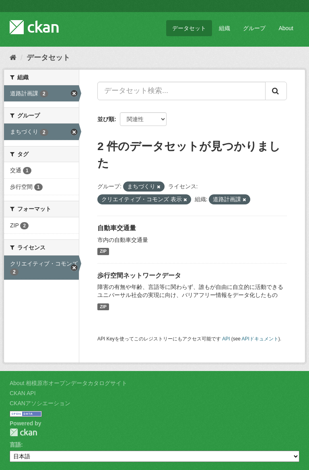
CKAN (23, 432)
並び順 (105, 119)
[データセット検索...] (181, 91)
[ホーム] (13, 58)
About (285, 28)
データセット (189, 28)
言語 (15, 444)
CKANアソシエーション (40, 403)
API (226, 339)
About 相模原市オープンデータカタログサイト (68, 383)
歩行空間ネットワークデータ (139, 275)
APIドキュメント (260, 339)
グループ (254, 28)
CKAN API (23, 393)
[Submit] (276, 91)
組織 (224, 28)
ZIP (103, 251)
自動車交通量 (116, 228)
